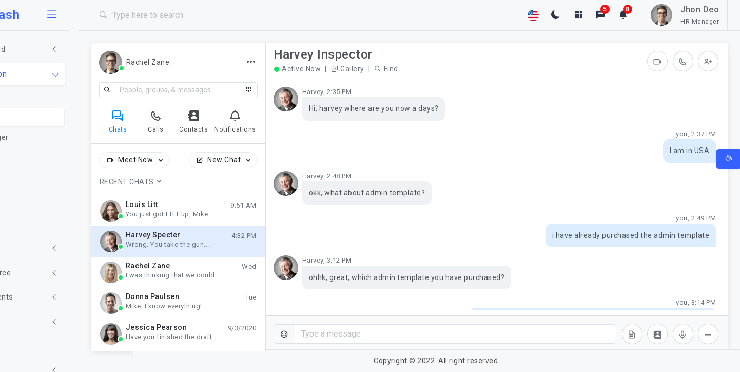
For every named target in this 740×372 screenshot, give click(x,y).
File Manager (43, 137)
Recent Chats (186, 182)
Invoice (33, 177)
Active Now (352, 69)
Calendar (36, 198)
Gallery (402, 69)
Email (30, 96)
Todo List (37, 157)
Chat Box (37, 117)
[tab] (172, 121)
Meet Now (190, 160)
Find (441, 69)
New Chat (278, 160)
